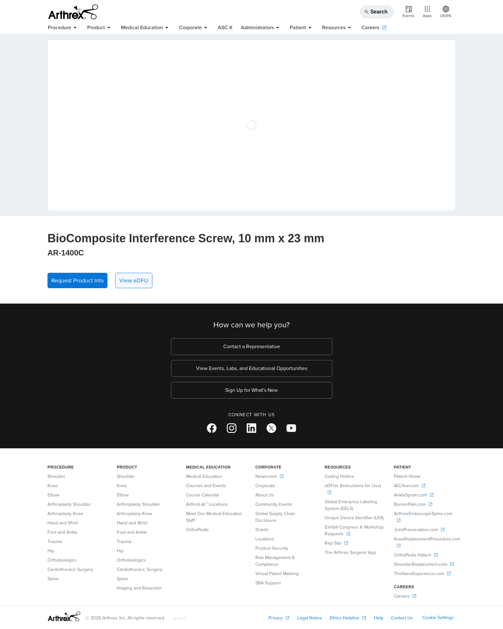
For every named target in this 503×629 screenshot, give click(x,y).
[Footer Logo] (64, 616)
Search (376, 12)
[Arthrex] (73, 11)
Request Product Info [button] (77, 280)
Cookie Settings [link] (438, 617)
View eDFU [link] (133, 280)
